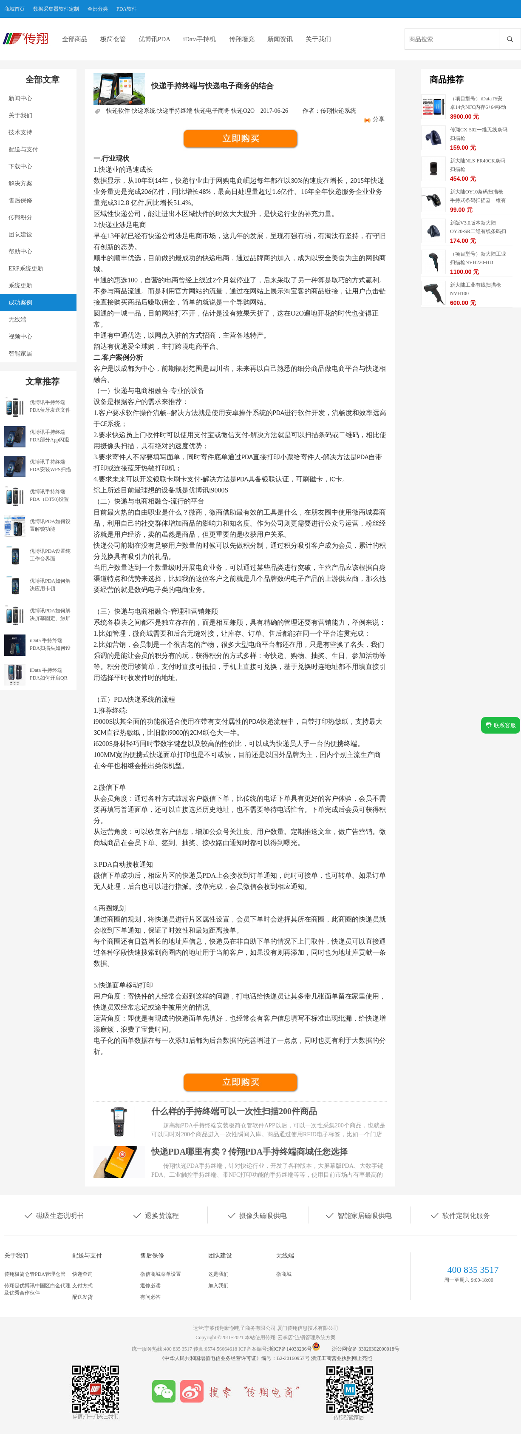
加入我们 (218, 1286)
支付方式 (82, 1286)
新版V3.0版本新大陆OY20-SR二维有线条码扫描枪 (478, 231)
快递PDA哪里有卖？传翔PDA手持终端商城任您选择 (249, 1151)
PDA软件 (126, 9)
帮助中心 (20, 251)
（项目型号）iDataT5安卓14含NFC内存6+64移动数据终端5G (478, 107)
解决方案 (20, 183)
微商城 (284, 1274)
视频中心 (20, 336)
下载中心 (20, 166)
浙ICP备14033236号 (290, 1349)
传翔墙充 (242, 39)
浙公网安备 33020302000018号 (365, 1349)
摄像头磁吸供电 (257, 1215)
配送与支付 (23, 149)
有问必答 (150, 1297)
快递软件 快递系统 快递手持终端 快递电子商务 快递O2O (180, 111)
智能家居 (20, 353)
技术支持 (20, 132)
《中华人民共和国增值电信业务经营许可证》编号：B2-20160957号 (235, 1358)
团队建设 (20, 234)
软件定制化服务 (460, 1215)
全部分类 (98, 9)
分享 (379, 119)
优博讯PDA (154, 39)
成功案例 (20, 302)
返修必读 (150, 1286)
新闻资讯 (280, 39)
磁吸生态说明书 (53, 1215)
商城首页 (14, 9)
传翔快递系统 (338, 111)
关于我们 (318, 39)
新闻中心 (20, 98)
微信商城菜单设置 (160, 1274)
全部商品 (75, 39)
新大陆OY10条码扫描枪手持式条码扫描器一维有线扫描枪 (478, 200)
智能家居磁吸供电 (358, 1215)
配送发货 (82, 1297)
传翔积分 (20, 217)
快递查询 (82, 1274)
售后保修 (20, 200)
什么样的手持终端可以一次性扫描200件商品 (234, 1111)
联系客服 (500, 724)
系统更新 (20, 285)
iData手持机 (199, 39)
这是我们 (218, 1274)
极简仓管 (113, 39)
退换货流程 (155, 1215)
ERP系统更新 (25, 268)
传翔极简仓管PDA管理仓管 (34, 1274)
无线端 (17, 319)
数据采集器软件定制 (56, 9)
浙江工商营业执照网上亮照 (341, 1358)
